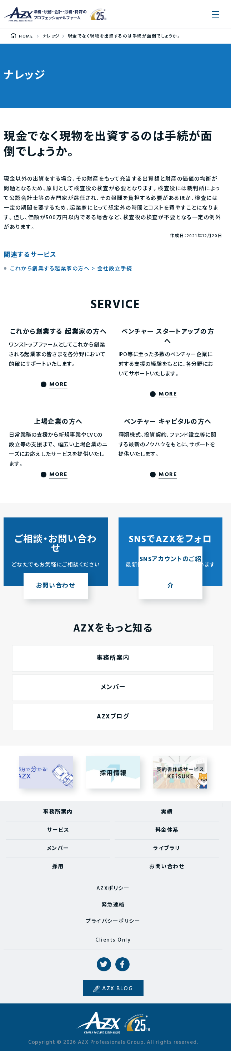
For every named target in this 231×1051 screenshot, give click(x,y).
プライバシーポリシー (113, 921)
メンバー (58, 848)
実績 (167, 812)
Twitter (104, 964)
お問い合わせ (166, 867)
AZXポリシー (113, 888)
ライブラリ (166, 848)
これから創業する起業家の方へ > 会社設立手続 (71, 273)
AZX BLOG (117, 988)
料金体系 (167, 830)
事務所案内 (58, 812)
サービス (58, 830)
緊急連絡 (113, 905)
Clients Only (113, 940)
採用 (58, 867)
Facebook (122, 964)
